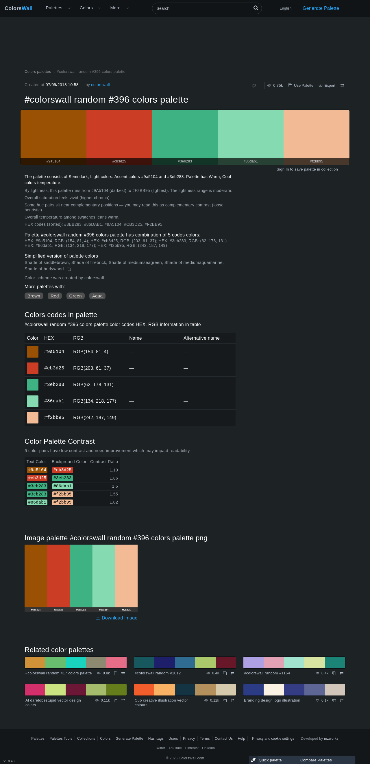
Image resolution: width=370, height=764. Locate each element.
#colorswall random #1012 (158, 673)
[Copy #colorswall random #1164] (334, 673)
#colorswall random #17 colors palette (58, 673)
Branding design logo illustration (272, 700)
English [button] (286, 8)
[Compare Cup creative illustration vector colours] (232, 700)
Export (327, 85)
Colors (19, 8)
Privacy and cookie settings (273, 739)
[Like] (254, 85)
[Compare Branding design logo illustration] (341, 700)
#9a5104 (54, 351)
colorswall (100, 84)
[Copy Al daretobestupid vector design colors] (115, 700)
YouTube (175, 748)
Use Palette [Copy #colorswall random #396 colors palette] (300, 85)
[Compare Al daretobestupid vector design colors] (123, 700)
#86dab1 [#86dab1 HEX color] (32, 397)
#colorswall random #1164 (267, 673)
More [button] (115, 7)
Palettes (54, 7)
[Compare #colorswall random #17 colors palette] (123, 673)
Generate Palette (321, 8)
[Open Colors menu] (99, 8)
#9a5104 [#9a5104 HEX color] (32, 347)
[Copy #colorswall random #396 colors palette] (69, 269)
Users (173, 739)
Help (241, 739)
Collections (86, 739)
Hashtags (156, 739)
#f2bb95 (54, 417)
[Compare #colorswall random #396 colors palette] (342, 85)
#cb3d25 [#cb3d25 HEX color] (32, 364)
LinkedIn (208, 748)
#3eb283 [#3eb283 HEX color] (32, 380)
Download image (117, 617)
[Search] (207, 8)
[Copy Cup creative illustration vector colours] (224, 700)
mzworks (331, 739)
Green (75, 295)
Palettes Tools (60, 739)
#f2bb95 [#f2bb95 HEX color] (32, 413)
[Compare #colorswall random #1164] (341, 673)
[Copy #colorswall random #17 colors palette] (115, 673)
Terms (205, 739)
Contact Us (224, 739)
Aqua (97, 295)
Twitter (160, 748)
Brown (33, 295)
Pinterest (192, 748)
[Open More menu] (69, 8)
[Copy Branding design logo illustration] (334, 700)
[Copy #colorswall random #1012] (224, 673)
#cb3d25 (54, 368)
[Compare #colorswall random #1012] (232, 673)
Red (55, 295)
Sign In (283, 169)
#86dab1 (54, 401)
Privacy (189, 739)
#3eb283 (54, 384)
